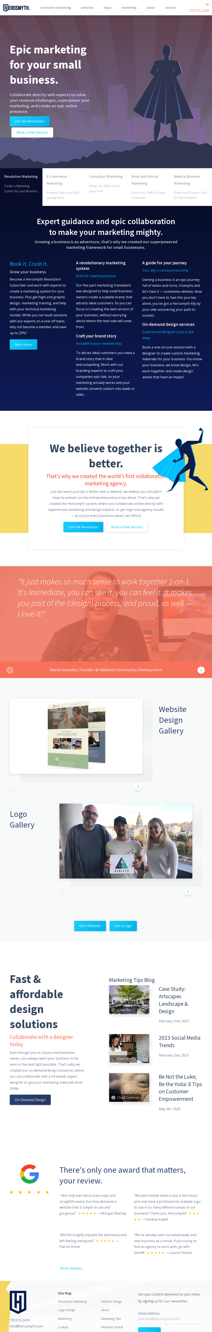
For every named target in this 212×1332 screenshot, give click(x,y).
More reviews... (71, 1268)
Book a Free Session (32, 132)
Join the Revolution (30, 121)
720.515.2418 (199, 8)
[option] (106, 622)
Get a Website (90, 925)
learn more (23, 344)
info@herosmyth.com (26, 1326)
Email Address (149, 1313)
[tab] (21, 187)
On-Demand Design (30, 1100)
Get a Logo (123, 925)
